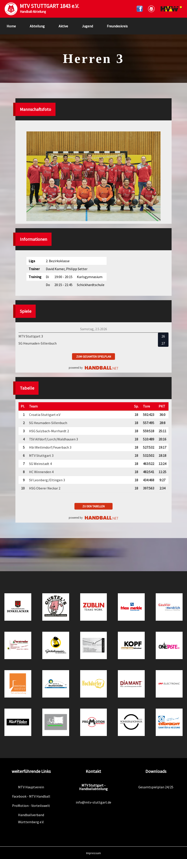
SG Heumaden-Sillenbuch (48, 423)
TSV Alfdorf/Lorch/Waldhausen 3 (53, 439)
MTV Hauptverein (31, 787)
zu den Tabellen (93, 506)
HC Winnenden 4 (41, 472)
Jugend (87, 26)
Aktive (63, 26)
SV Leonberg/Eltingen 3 (47, 480)
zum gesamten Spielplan (93, 356)
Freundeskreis (117, 26)
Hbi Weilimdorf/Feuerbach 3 (50, 447)
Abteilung (37, 26)
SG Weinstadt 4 (40, 463)
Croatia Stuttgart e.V (44, 414)
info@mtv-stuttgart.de (93, 802)
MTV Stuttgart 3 (41, 455)
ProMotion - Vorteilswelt (31, 805)
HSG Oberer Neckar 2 (44, 488)
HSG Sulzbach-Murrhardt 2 (49, 431)
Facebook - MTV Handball (31, 796)
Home (11, 26)
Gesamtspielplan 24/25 (155, 787)
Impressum (93, 853)
